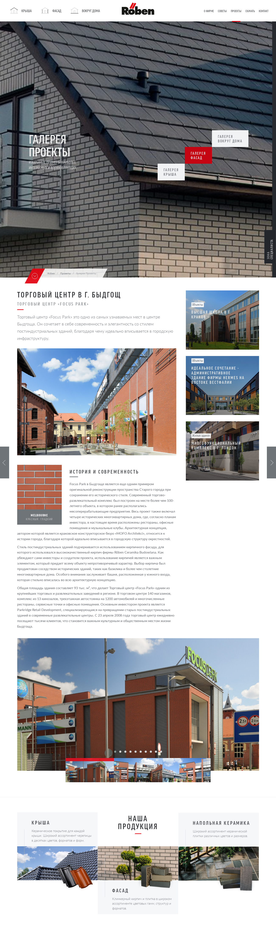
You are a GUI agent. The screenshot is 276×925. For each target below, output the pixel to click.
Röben (51, 273)
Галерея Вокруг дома (233, 139)
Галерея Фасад (199, 155)
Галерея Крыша (171, 172)
